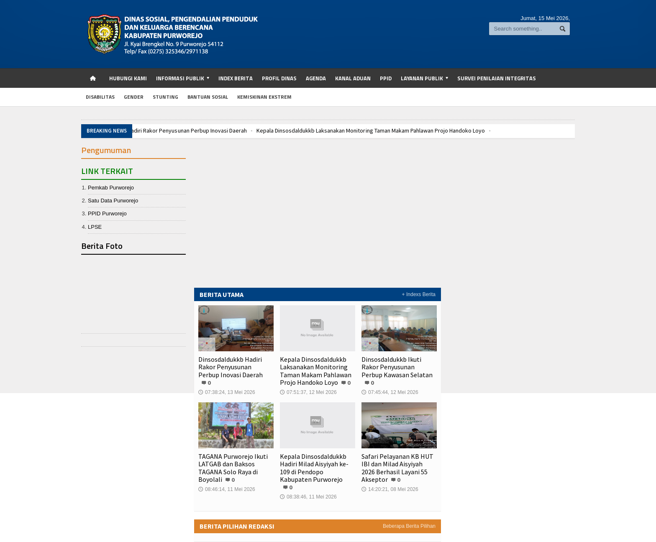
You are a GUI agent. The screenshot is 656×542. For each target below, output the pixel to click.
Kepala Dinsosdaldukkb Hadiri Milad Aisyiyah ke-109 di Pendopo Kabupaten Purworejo (314, 467)
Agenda (316, 78)
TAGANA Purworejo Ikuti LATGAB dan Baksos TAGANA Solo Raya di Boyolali (233, 467)
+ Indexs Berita (419, 294)
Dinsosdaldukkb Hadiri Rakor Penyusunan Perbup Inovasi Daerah (166, 130)
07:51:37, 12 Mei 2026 (308, 392)
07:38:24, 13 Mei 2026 (226, 385)
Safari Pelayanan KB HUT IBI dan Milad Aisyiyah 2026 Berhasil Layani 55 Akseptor (397, 467)
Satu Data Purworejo (113, 200)
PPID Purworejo (107, 213)
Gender (134, 97)
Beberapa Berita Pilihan (409, 519)
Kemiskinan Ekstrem (264, 97)
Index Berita (235, 78)
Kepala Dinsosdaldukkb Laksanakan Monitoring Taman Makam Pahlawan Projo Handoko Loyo (370, 130)
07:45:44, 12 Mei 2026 (389, 385)
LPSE (95, 227)
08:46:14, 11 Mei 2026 (226, 489)
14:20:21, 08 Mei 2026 (389, 489)
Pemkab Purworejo (111, 187)
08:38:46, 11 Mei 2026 (308, 489)
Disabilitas (100, 97)
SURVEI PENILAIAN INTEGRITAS (496, 78)
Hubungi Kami (128, 78)
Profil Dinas (279, 78)
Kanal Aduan (353, 78)
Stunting (165, 97)
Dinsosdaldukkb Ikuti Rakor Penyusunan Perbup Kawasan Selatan (399, 366)
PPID (386, 78)
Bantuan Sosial (207, 97)
